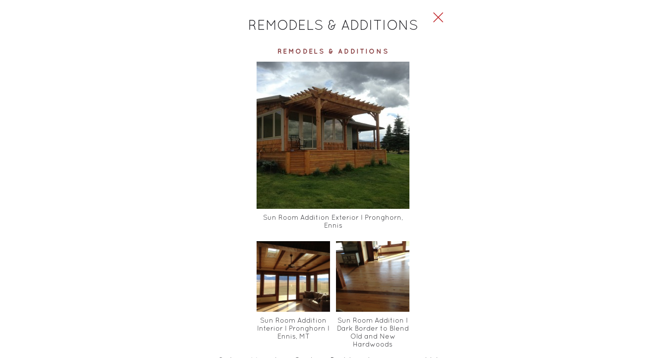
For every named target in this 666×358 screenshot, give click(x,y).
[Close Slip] (539, 28)
